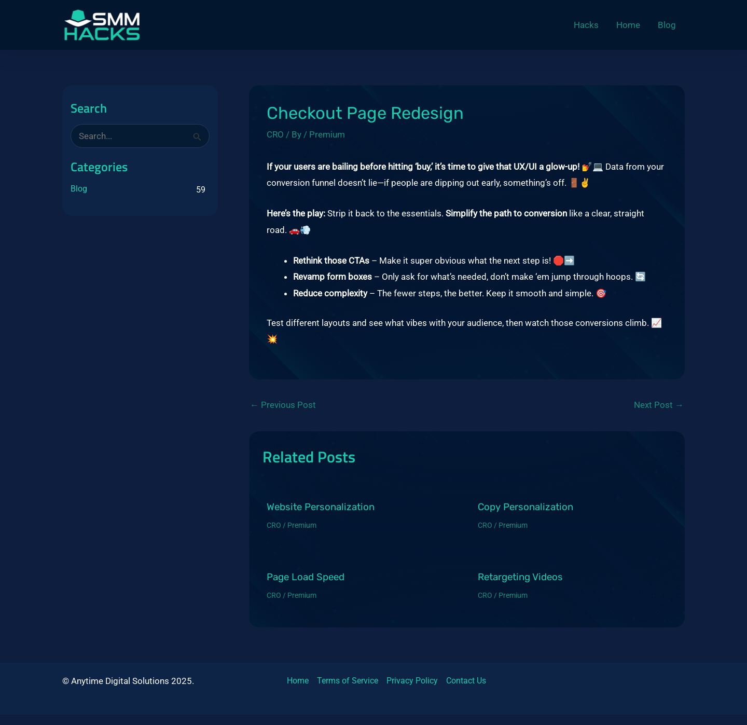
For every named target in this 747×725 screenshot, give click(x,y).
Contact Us (466, 681)
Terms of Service (347, 681)
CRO (275, 134)
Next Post (659, 405)
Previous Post (283, 405)
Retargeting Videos (520, 577)
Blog (79, 189)
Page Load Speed (305, 577)
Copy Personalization (525, 507)
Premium (327, 134)
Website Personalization (321, 507)
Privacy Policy (412, 681)
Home (298, 681)
